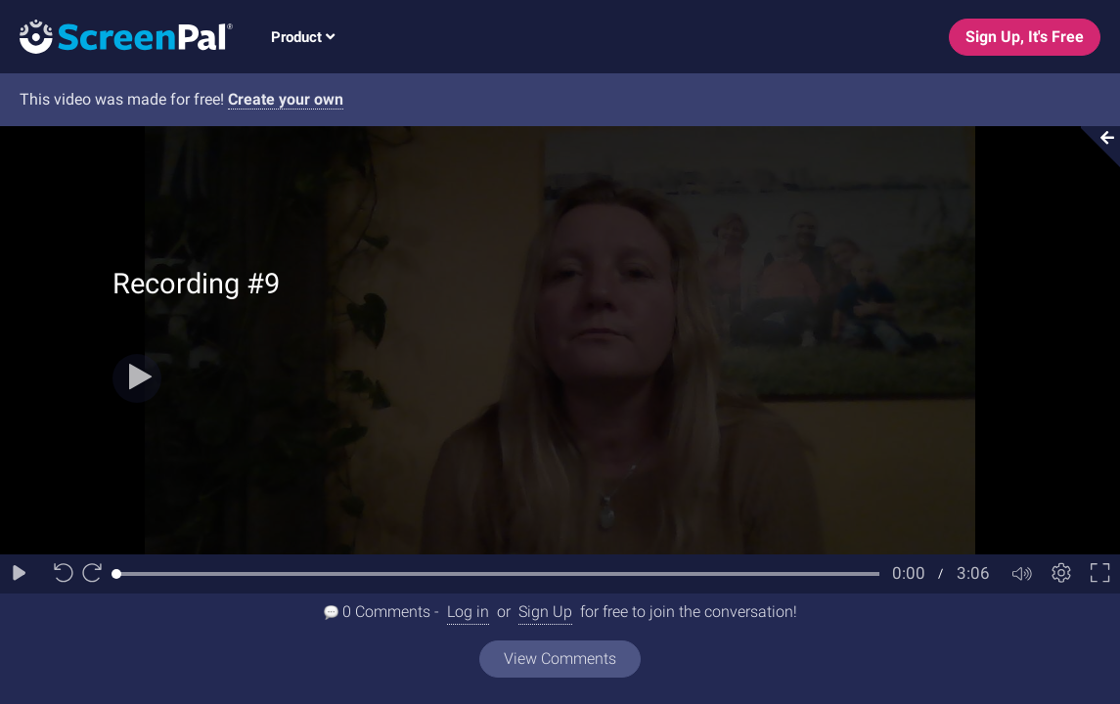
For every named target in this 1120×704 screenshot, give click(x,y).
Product (303, 37)
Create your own (285, 99)
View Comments (560, 658)
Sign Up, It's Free (1024, 36)
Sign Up (545, 611)
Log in (468, 611)
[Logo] (116, 35)
